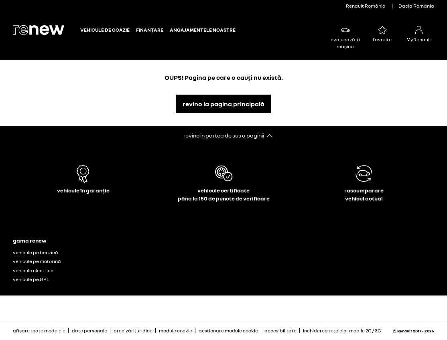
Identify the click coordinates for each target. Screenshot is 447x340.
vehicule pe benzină (35, 252)
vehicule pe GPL (31, 279)
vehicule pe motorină (37, 261)
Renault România (366, 6)
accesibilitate (280, 331)
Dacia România (416, 6)
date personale (89, 331)
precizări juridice (133, 331)
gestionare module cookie (228, 330)
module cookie (175, 331)
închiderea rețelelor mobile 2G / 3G (342, 331)
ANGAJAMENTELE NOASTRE (203, 30)
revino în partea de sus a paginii (223, 135)
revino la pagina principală (223, 104)
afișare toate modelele (39, 331)
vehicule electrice (33, 270)
